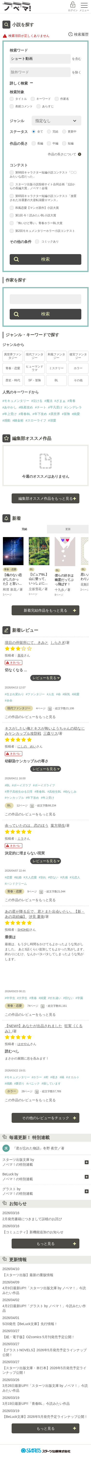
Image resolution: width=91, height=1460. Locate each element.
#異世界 (54, 414)
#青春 (72, 401)
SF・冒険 (34, 380)
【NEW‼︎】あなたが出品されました (33, 1026)
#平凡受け (55, 407)
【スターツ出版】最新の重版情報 (27, 1275)
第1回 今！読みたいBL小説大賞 (33, 215)
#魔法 (48, 401)
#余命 (8, 700)
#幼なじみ (69, 791)
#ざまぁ (60, 401)
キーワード (41, 99)
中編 (52, 143)
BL (56, 380)
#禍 (62, 1077)
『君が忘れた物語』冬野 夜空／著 (38, 1148)
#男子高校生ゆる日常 (19, 791)
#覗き (54, 1077)
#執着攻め (26, 407)
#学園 (79, 998)
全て (37, 131)
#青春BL (24, 414)
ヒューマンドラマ (34, 368)
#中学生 (10, 998)
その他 (78, 380)
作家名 (62, 99)
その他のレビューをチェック (45, 1118)
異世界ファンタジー (13, 356)
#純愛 (76, 414)
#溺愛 (52, 420)
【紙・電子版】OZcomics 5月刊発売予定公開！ (38, 1337)
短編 (68, 143)
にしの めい (26, 746)
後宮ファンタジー (78, 356)
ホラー (78, 368)
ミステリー (56, 368)
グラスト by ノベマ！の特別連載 (17, 1191)
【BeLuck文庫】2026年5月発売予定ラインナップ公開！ (45, 1417)
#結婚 (18, 877)
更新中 (69, 131)
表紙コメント (21, 106)
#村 (46, 1077)
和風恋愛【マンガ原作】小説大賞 (34, 208)
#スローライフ (35, 420)
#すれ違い (54, 998)
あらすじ (45, 106)
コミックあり (47, 241)
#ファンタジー (35, 694)
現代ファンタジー (34, 356)
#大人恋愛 (30, 877)
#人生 (50, 694)
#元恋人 (75, 877)
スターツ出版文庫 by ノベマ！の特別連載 (18, 1162)
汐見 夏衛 (36, 916)
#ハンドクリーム (16, 883)
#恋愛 (8, 877)
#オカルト (72, 1077)
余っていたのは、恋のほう (26, 825)
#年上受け (9, 414)
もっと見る (46, 1243)
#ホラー (37, 1077)
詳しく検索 (19, 83)
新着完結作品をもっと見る (45, 610)
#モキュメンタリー (15, 401)
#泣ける (36, 401)
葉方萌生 (58, 825)
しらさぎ (58, 642)
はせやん (23, 1044)
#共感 (64, 877)
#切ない (53, 877)
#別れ (42, 877)
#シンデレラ (73, 407)
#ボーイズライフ (44, 785)
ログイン (73, 10)
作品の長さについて (62, 154)
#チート (40, 407)
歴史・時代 (13, 380)
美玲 (20, 655)
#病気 (66, 694)
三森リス (50, 733)
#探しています (51, 1083)
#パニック (33, 1083)
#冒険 (66, 414)
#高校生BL (54, 791)
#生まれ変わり (14, 694)
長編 (37, 143)
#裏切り (19, 1083)
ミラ (20, 838)
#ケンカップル (14, 797)
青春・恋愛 (13, 368)
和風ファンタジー (56, 356)
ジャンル (17, 121)
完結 (52, 131)
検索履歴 (78, 34)
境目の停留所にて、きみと (26, 642)
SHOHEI (23, 929)
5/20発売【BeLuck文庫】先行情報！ (30, 1324)
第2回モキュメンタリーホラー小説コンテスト (42, 231)
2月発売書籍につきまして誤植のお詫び (32, 1219)
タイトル (18, 99)
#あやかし (9, 407)
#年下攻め (39, 414)
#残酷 (8, 1083)
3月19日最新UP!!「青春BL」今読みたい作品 (36, 1403)
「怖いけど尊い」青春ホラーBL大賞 (36, 223)
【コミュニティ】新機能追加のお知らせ (32, 1232)
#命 (58, 694)
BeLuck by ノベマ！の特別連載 (17, 1176)
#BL (7, 785)
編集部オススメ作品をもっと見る (45, 498)
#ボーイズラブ (21, 785)
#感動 (6, 420)
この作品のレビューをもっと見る (30, 717)
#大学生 (22, 998)
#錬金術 (17, 420)
